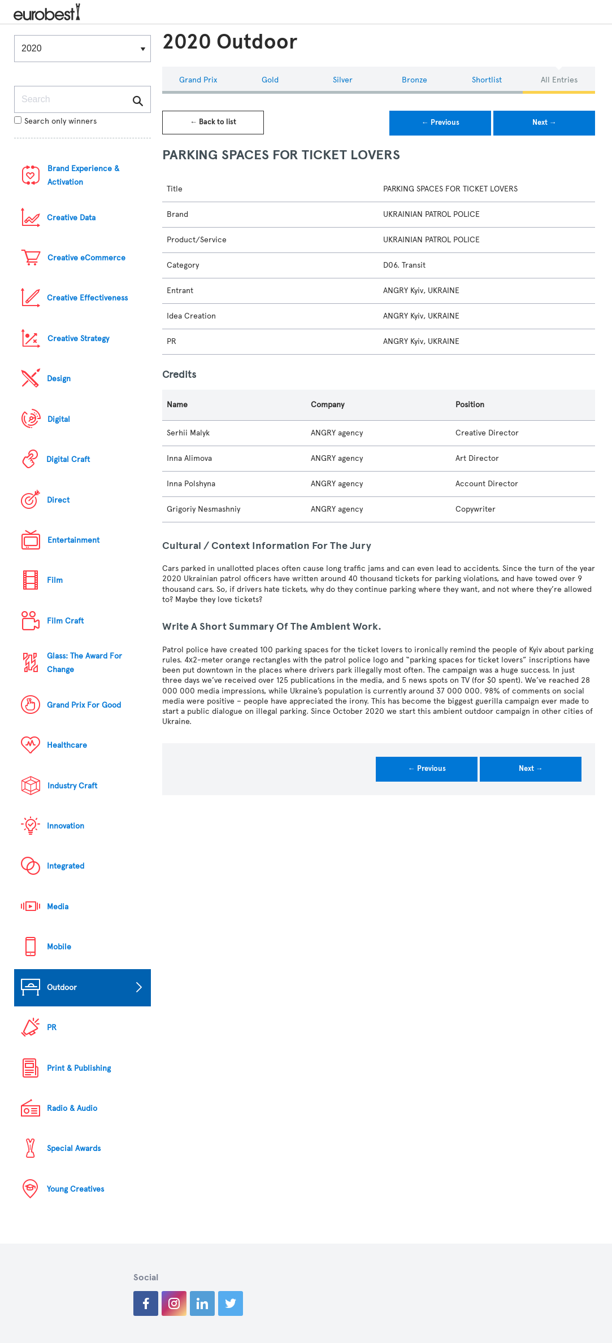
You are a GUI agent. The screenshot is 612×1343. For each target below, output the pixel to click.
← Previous (440, 122)
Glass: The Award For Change (84, 662)
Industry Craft (72, 786)
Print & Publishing (79, 1068)
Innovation (65, 826)
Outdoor (62, 987)
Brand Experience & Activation (83, 175)
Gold (270, 80)
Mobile (59, 947)
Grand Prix (198, 80)
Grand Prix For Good (84, 705)
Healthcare (67, 745)
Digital (58, 419)
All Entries (559, 80)
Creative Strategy (78, 338)
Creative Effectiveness (87, 298)
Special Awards (74, 1148)
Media (57, 907)
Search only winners (55, 121)
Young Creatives (75, 1189)
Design (59, 378)
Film (55, 580)
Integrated (65, 866)
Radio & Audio (72, 1108)
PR (52, 1027)
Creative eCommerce (86, 258)
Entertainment (73, 540)
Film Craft (65, 621)
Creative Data (71, 218)
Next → (544, 122)
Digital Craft (68, 459)
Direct (58, 500)
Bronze (414, 80)
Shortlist (487, 80)
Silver (343, 80)
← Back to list (213, 122)
